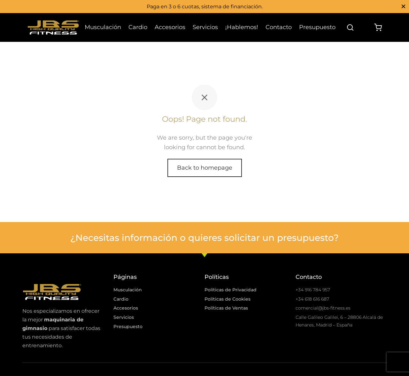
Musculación (103, 27)
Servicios (205, 27)
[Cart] (378, 27)
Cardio (137, 27)
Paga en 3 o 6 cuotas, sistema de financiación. (205, 6)
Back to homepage (204, 169)
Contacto (279, 27)
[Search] (350, 27)
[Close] (403, 6)
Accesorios (170, 27)
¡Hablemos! (241, 27)
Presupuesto (317, 27)
